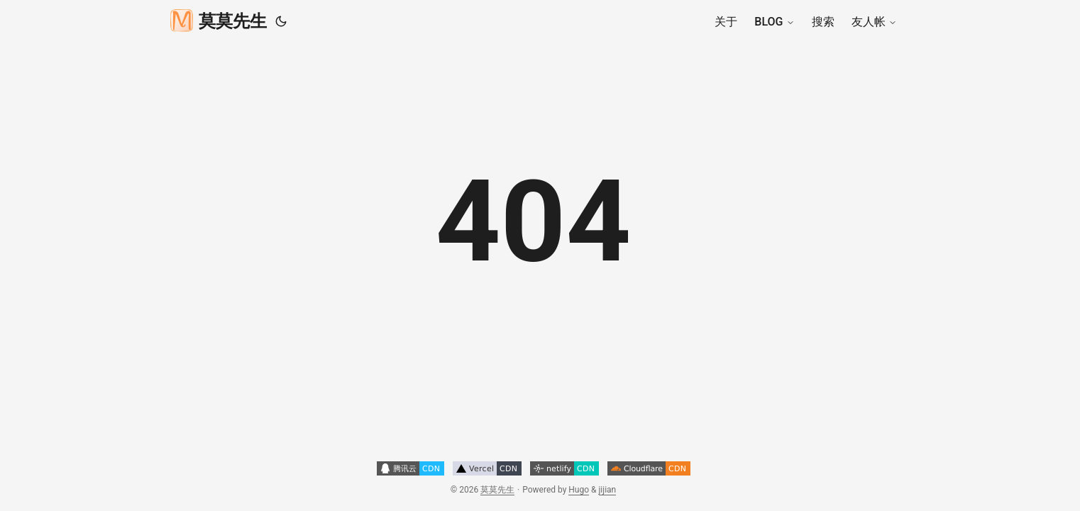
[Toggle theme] (281, 21)
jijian (608, 490)
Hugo (578, 490)
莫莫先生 (218, 20)
